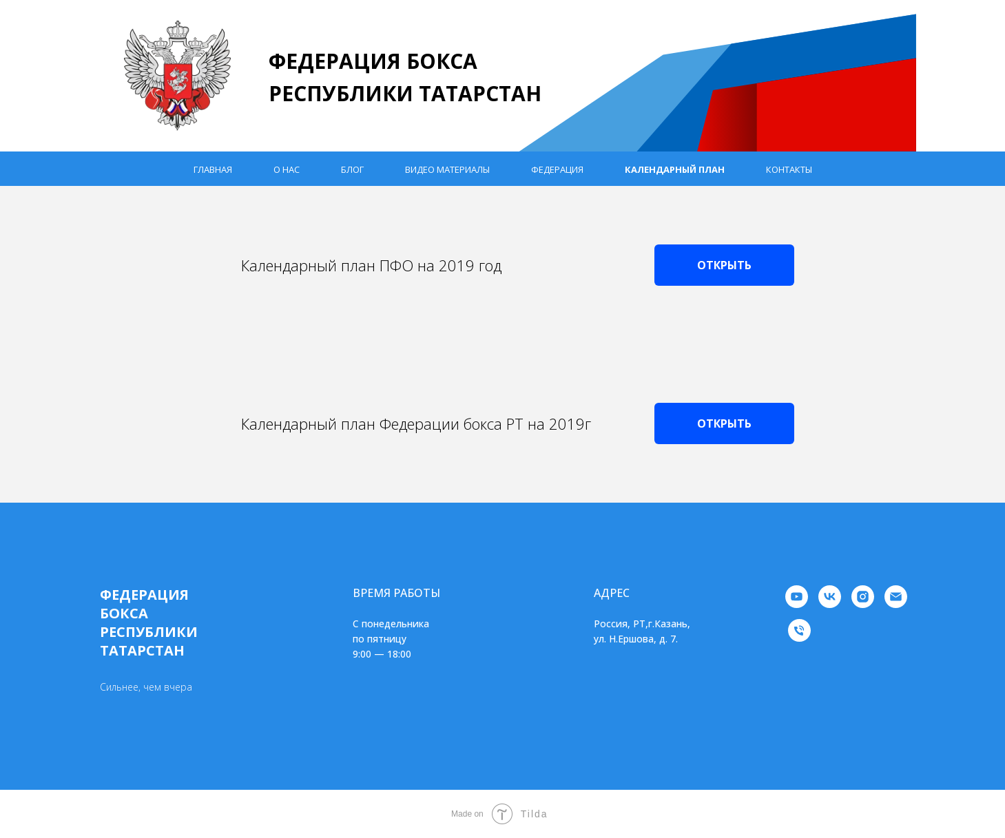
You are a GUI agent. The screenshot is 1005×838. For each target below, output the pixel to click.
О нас (286, 169)
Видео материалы (447, 169)
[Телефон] (799, 630)
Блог (352, 169)
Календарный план (675, 169)
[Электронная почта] (895, 596)
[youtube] (796, 596)
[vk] (829, 596)
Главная (213, 169)
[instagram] (862, 596)
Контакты (789, 169)
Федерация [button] (557, 169)
